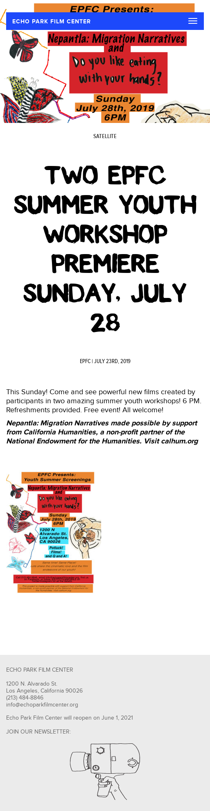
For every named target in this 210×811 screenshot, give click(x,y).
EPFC (85, 361)
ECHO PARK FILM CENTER (51, 21)
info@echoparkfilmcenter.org (42, 705)
